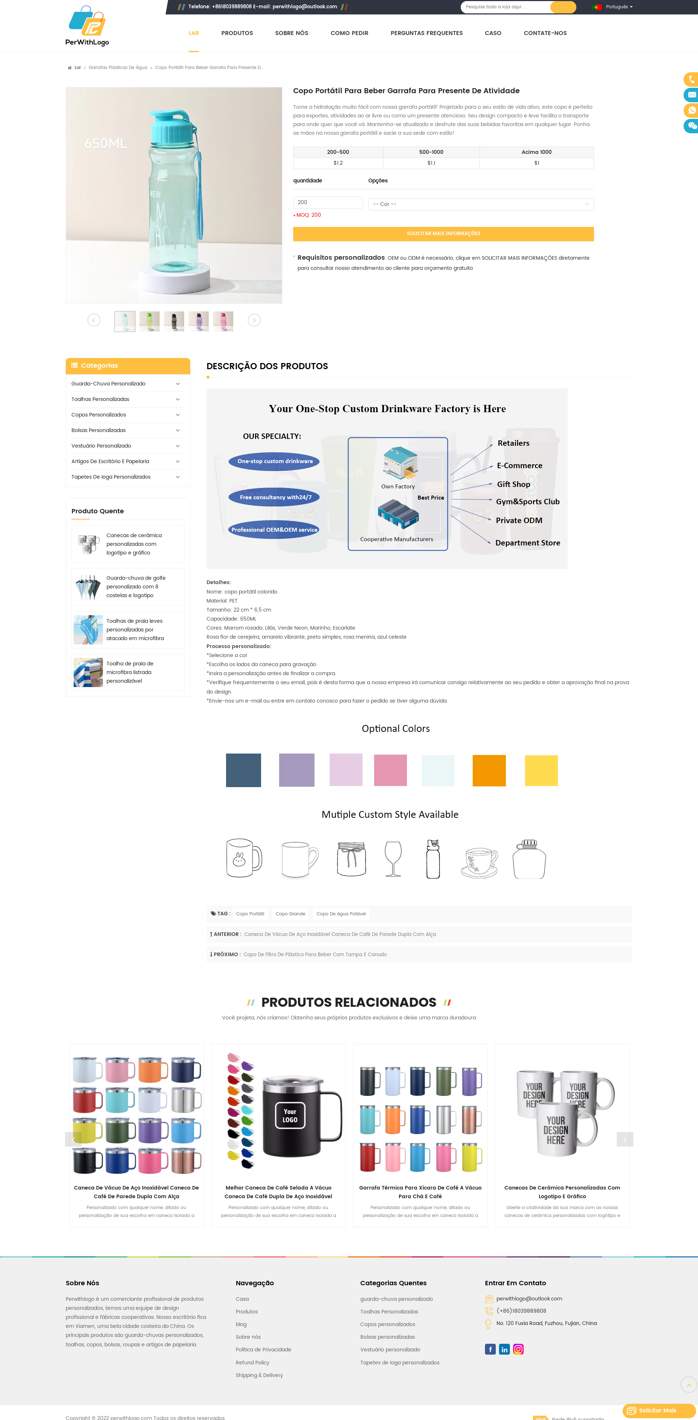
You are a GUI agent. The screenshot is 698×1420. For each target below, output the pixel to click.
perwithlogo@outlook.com (305, 7)
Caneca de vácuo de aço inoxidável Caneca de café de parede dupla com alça (340, 934)
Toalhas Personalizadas (100, 399)
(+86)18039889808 (521, 1311)
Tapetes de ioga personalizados (111, 477)
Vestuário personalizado (101, 446)
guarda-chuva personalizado (108, 384)
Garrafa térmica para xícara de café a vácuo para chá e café (420, 1192)
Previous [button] (73, 1139)
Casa (242, 1299)
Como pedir (349, 33)
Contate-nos (545, 33)
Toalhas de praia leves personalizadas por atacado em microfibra (135, 630)
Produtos (237, 33)
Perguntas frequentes (427, 33)
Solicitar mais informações (443, 234)
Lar (194, 33)
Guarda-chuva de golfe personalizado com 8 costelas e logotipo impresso (136, 587)
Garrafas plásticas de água (118, 67)
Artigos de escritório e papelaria (110, 461)
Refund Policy (252, 1363)
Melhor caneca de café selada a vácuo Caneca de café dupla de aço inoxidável (278, 1192)
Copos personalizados (98, 415)
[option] (174, 195)
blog (241, 1324)
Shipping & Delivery (259, 1375)
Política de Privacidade (263, 1350)
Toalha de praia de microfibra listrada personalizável (130, 672)
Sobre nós (291, 33)
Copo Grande (290, 914)
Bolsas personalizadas (98, 430)
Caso (493, 33)
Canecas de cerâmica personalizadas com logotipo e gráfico (134, 544)
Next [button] (625, 1139)
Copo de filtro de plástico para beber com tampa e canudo (315, 955)
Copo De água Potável (341, 914)
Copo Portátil (250, 914)
